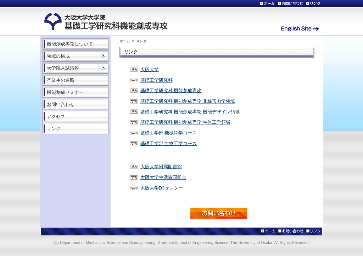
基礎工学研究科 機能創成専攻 (171, 90)
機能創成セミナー (65, 92)
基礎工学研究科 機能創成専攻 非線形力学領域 (187, 101)
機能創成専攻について (70, 44)
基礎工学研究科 (156, 80)
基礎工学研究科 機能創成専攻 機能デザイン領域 (190, 111)
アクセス (56, 116)
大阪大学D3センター (161, 188)
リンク (54, 128)
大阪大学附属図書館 (161, 166)
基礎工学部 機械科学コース (168, 132)
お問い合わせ (60, 104)
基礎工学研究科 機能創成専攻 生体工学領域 (185, 122)
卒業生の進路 (60, 80)
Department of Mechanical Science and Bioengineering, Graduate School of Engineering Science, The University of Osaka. (167, 242)
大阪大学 (149, 69)
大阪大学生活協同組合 (163, 177)
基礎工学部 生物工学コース (168, 143)
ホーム (124, 41)
